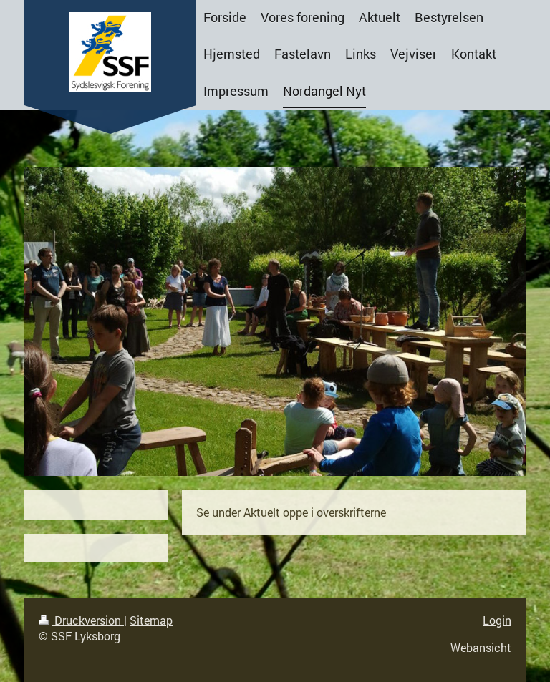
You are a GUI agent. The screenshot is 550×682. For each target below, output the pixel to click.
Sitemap (151, 620)
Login (497, 620)
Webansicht (480, 647)
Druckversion (81, 620)
